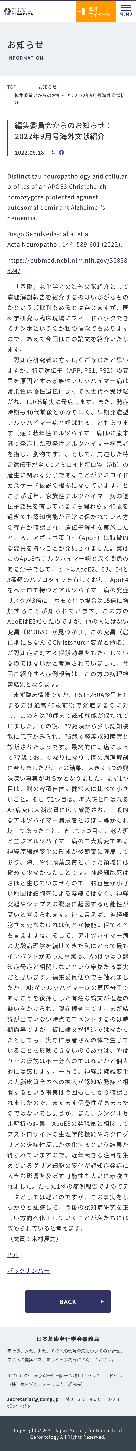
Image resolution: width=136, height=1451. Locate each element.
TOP (12, 87)
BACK (68, 1301)
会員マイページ (99, 11)
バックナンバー (28, 1270)
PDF (13, 1254)
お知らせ (47, 87)
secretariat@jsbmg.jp (33, 1399)
